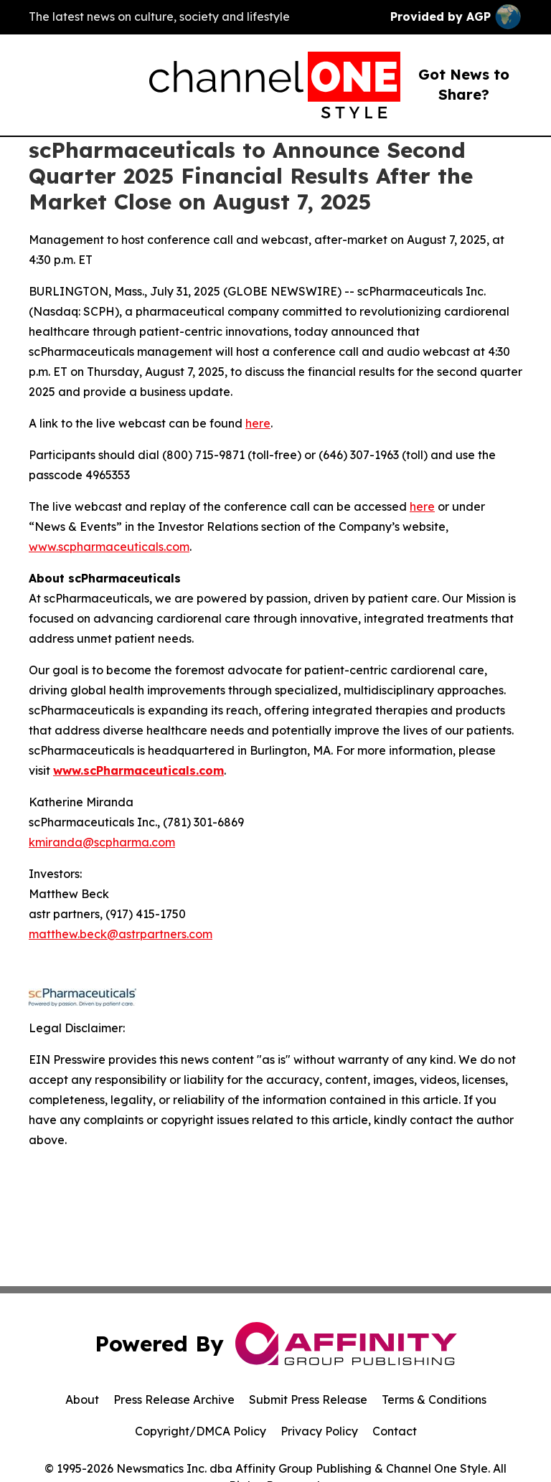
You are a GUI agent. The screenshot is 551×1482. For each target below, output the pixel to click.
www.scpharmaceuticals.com (109, 546)
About (82, 1399)
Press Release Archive (174, 1399)
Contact (394, 1431)
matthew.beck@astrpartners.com (120, 934)
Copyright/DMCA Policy (200, 1431)
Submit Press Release (308, 1399)
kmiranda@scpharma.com (102, 842)
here (257, 423)
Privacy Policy (319, 1431)
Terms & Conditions (434, 1399)
